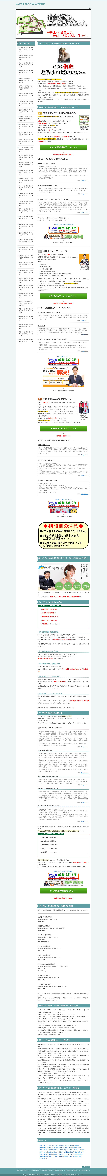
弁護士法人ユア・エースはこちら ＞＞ (63, 296)
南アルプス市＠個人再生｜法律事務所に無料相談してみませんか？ (26, 303)
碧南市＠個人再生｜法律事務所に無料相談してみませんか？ (26, 287)
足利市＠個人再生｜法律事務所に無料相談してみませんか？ (26, 295)
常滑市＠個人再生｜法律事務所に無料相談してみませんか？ (26, 95)
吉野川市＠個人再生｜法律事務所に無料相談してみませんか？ (26, 87)
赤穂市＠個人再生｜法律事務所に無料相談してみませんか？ (26, 280)
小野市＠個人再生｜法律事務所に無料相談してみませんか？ (26, 249)
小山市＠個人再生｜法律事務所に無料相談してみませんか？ (26, 218)
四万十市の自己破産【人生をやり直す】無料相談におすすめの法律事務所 (60, 1156)
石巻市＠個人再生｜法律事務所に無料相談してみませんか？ (26, 233)
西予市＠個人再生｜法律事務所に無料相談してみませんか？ (26, 310)
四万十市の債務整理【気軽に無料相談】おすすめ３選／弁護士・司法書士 (60, 1147)
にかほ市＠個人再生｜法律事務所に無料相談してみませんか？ (26, 149)
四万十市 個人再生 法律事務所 (30, 3)
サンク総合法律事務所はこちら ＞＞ (63, 147)
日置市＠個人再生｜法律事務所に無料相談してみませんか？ (26, 203)
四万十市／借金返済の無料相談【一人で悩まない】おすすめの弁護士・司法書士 (62, 1149)
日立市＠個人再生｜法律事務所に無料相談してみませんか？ (26, 49)
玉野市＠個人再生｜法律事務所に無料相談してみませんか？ (26, 210)
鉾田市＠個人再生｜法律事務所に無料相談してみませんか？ (26, 57)
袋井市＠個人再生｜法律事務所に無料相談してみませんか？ (26, 157)
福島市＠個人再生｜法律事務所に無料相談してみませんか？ (26, 103)
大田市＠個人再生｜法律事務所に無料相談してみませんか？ (26, 226)
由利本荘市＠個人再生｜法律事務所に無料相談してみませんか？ (26, 80)
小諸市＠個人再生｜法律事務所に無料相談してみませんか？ (26, 187)
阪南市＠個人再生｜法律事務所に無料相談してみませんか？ (26, 341)
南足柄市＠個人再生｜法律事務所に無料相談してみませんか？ (26, 257)
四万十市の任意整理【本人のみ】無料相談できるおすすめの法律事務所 (60, 1145)
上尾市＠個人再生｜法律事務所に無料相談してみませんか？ (26, 134)
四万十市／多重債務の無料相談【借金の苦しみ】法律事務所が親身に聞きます (62, 1152)
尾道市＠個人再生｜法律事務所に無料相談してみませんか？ (26, 326)
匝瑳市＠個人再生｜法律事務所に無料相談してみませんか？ (26, 141)
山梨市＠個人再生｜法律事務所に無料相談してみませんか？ (26, 195)
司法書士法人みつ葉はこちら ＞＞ (63, 429)
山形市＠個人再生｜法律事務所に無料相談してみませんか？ (26, 272)
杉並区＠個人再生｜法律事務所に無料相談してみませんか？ (26, 126)
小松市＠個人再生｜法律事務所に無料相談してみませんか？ (26, 64)
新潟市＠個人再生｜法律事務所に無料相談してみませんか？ (26, 72)
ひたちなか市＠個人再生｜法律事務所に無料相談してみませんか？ (26, 118)
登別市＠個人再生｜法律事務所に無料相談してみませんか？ (26, 241)
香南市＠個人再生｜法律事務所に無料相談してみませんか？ (26, 333)
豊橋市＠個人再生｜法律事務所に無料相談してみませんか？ (26, 318)
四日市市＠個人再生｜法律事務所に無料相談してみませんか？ (26, 164)
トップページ (43, 1158)
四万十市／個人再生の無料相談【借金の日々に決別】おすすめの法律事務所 (61, 1154)
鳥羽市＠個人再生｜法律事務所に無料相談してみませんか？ (26, 264)
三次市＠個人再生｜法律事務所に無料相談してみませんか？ (26, 172)
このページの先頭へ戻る (86, 1167)
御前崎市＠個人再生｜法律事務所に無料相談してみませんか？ (26, 180)
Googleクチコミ (84, 180)
